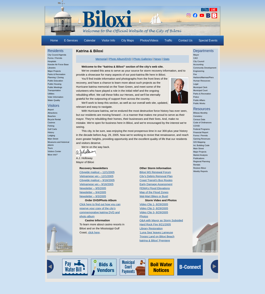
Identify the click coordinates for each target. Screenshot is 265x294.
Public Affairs (199, 100)
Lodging (51, 135)
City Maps (127, 40)
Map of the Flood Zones (154, 192)
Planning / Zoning (56, 77)
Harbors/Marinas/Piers (203, 77)
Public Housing (54, 84)
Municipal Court (200, 90)
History (51, 132)
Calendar (90, 40)
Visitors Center (54, 151)
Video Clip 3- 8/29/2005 (154, 212)
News (157, 58)
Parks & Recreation (56, 74)
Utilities (51, 94)
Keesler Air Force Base (58, 64)
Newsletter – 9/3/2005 (93, 196)
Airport (51, 109)
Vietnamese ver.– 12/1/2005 (97, 176)
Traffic (168, 40)
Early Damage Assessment (156, 184)
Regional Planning (201, 161)
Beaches (52, 116)
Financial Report (200, 132)
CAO (195, 58)
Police (196, 97)
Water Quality (54, 100)
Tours (50, 148)
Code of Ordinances (202, 122)
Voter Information (55, 97)
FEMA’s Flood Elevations (155, 188)
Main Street (53, 139)
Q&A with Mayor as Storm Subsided (161, 220)
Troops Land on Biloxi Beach (157, 236)
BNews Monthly (200, 113)
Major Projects (54, 71)
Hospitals (52, 61)
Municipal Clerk (200, 87)
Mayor (196, 55)
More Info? (53, 155)
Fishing (51, 126)
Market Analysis (200, 155)
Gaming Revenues (201, 139)
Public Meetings (55, 87)
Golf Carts (52, 129)
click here (94, 232)
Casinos (51, 122)
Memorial (101, 58)
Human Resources (201, 81)
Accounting (198, 64)
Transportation (54, 90)
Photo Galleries (142, 58)
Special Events (208, 40)
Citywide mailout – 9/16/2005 (97, 180)
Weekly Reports (200, 171)
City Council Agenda (57, 55)
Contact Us (185, 40)
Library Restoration (151, 228)
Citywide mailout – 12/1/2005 (97, 172)
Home (54, 40)
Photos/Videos (149, 40)
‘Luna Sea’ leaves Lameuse (156, 232)
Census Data (199, 119)
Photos (144, 216)
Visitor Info (108, 40)
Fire (195, 74)
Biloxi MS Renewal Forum (155, 172)
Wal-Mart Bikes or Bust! (154, 196)
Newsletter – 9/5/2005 (93, 188)
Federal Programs (201, 129)
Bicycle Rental (54, 119)
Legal (195, 84)
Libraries (52, 68)
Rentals (196, 165)
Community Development (204, 68)
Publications (198, 158)
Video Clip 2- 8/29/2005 (154, 208)
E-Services (71, 40)
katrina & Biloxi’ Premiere (155, 240)
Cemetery (197, 116)
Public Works (199, 103)
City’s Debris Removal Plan (156, 176)
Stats (166, 58)
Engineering (198, 71)
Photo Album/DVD (120, 58)
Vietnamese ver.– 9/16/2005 (97, 184)
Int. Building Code (201, 145)
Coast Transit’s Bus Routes (156, 180)
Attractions (52, 113)
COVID (196, 126)
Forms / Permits (55, 58)
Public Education (55, 81)
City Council (198, 61)
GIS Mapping (199, 142)
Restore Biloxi (199, 168)
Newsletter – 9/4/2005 (93, 192)
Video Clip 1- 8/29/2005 (154, 204)
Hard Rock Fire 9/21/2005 (155, 224)
